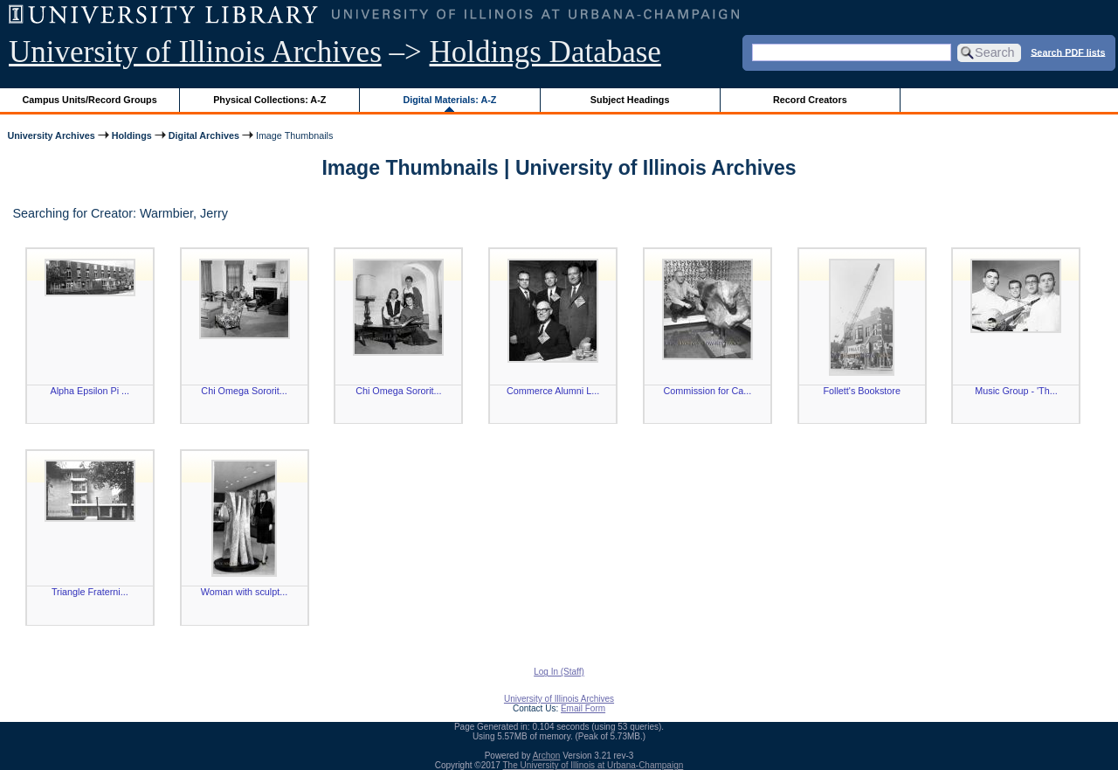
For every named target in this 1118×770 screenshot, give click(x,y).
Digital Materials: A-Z (449, 99)
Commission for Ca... (708, 390)
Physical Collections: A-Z (269, 99)
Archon (547, 755)
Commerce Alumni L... (553, 390)
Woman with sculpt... (244, 591)
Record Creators (810, 99)
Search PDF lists (1068, 51)
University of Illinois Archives (195, 52)
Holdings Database (545, 52)
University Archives (50, 135)
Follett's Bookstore (861, 390)
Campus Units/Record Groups (90, 99)
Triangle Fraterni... (90, 591)
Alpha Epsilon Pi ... (89, 390)
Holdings (132, 135)
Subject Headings (630, 99)
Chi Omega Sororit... (243, 390)
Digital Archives (204, 135)
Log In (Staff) (559, 671)
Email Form (583, 708)
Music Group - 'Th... (1016, 390)
